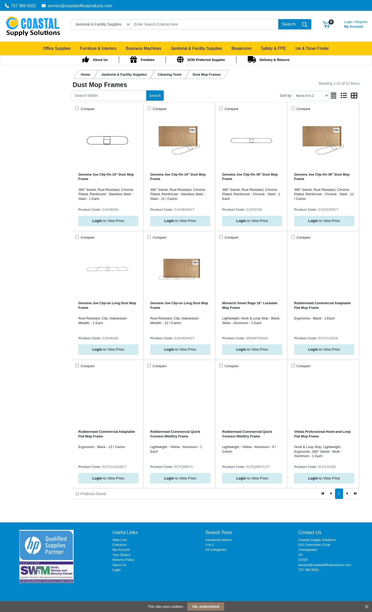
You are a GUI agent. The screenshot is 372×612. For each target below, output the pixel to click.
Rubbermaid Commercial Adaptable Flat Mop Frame (322, 305)
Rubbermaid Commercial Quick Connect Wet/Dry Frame (175, 434)
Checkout (119, 545)
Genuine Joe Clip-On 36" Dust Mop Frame (250, 176)
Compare (87, 109)
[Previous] (331, 494)
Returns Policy (123, 560)
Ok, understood (205, 607)
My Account (356, 23)
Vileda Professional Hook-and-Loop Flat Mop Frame (322, 434)
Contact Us (309, 532)
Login (116, 570)
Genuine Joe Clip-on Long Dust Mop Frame (107, 305)
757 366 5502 (20, 6)
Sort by (285, 95)
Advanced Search (218, 540)
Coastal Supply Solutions (317, 540)
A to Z (209, 545)
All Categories (215, 550)
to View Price (108, 221)
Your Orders (121, 555)
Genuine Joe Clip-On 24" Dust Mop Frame (106, 176)
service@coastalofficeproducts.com (77, 6)
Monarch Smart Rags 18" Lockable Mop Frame (249, 305)
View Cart (119, 540)
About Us (119, 565)
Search (155, 95)
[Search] (204, 24)
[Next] (347, 494)
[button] (326, 24)
